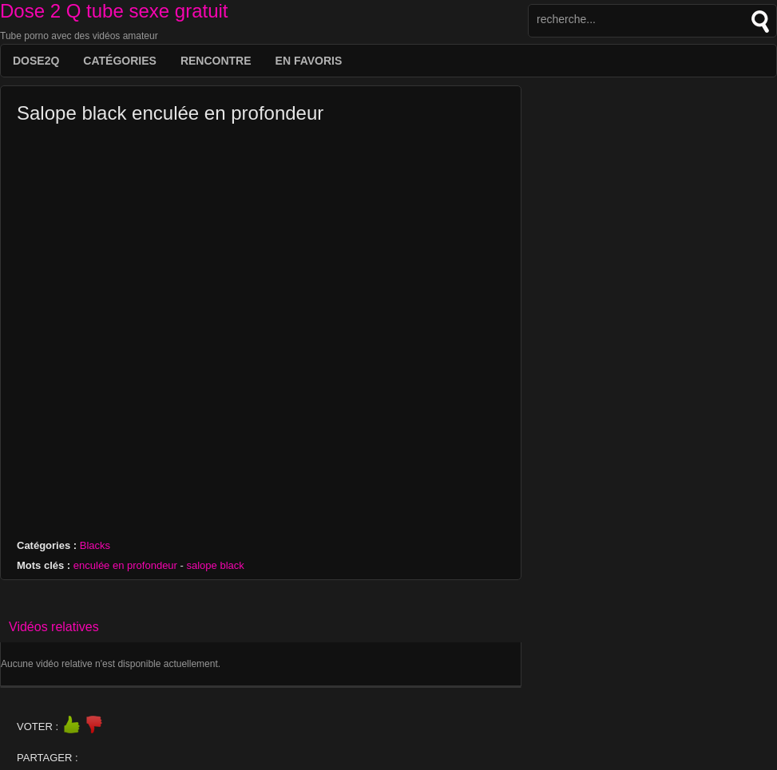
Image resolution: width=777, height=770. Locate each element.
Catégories (120, 60)
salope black (215, 565)
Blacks (95, 545)
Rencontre (216, 60)
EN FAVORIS (309, 60)
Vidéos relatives (54, 627)
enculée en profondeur (125, 565)
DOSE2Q (36, 60)
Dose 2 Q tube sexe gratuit (114, 11)
